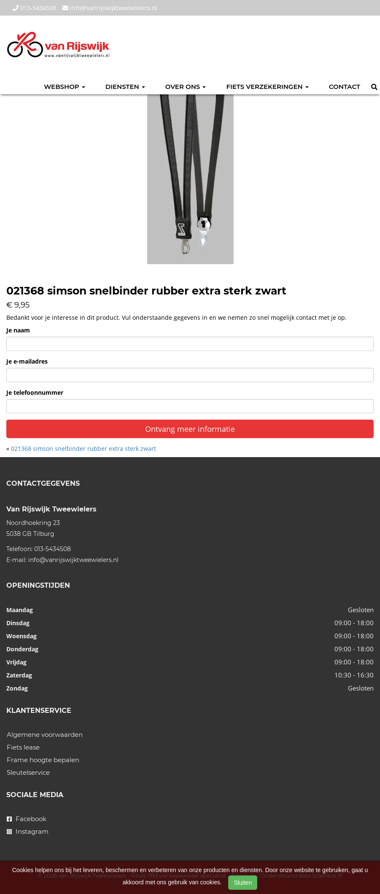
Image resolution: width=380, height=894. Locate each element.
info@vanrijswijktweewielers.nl (109, 8)
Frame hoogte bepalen (43, 760)
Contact (344, 87)
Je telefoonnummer (34, 392)
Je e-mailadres (27, 361)
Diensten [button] (125, 87)
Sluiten (243, 882)
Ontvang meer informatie (190, 429)
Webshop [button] (64, 87)
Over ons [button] (185, 87)
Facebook (26, 819)
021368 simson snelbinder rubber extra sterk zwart (83, 448)
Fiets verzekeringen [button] (267, 87)
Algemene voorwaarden (45, 735)
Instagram (28, 831)
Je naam (18, 330)
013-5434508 (34, 8)
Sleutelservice (28, 772)
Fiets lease (23, 747)
